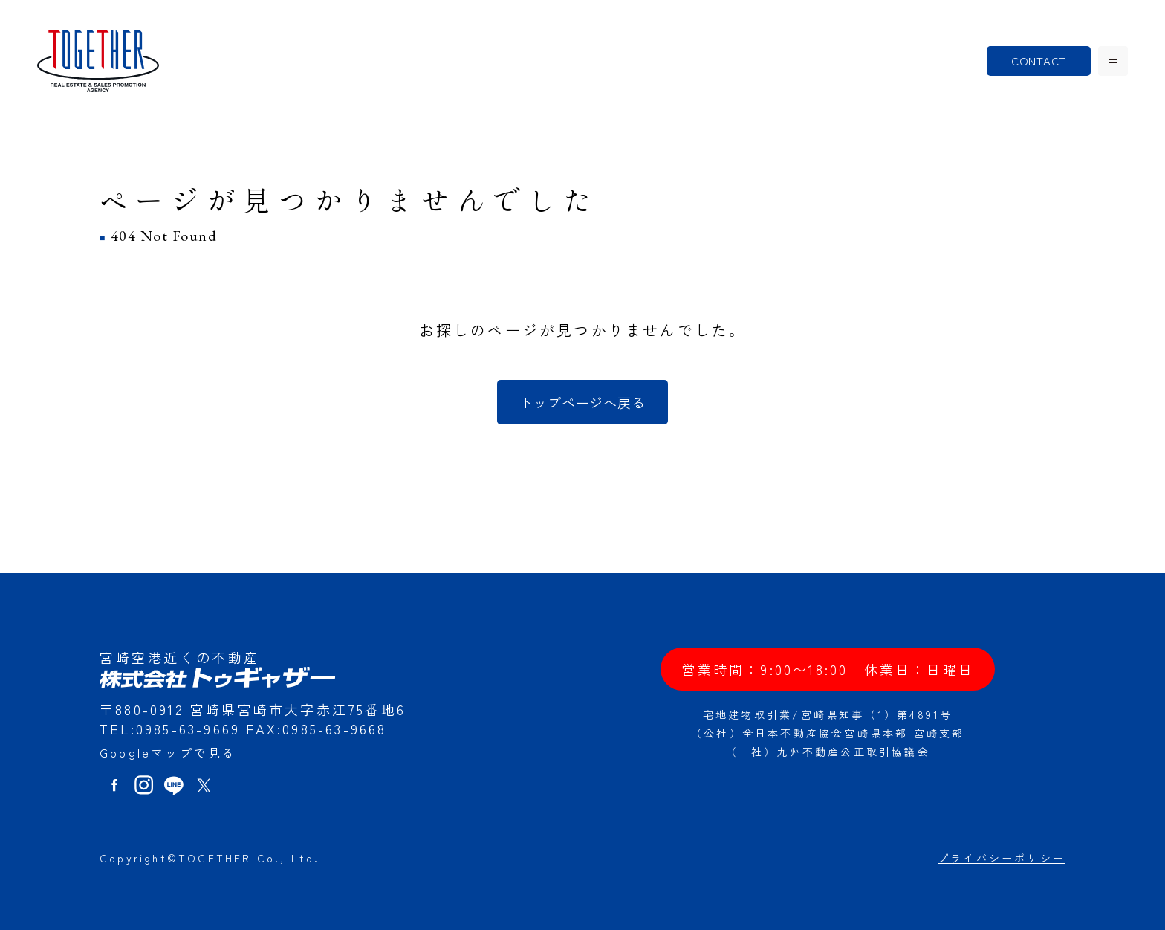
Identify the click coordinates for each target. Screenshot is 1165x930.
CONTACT (1038, 60)
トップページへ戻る (582, 402)
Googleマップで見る (168, 752)
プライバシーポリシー (1001, 857)
